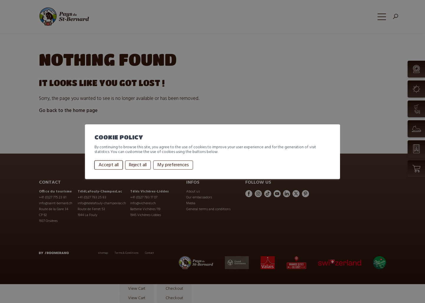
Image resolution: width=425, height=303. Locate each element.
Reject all (138, 165)
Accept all (109, 165)
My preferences (173, 165)
